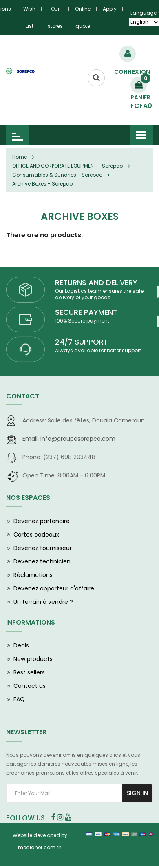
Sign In (137, 793)
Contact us (29, 686)
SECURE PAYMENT (86, 312)
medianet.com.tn (40, 847)
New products (33, 659)
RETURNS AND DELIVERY (96, 282)
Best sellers (29, 672)
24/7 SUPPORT (81, 342)
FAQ (19, 699)
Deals (21, 645)
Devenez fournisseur (42, 548)
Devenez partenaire (41, 521)
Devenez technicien (42, 561)
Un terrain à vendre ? (43, 602)
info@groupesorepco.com (68, 439)
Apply (110, 8)
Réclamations (33, 575)
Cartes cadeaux (36, 534)
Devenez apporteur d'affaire (53, 588)
